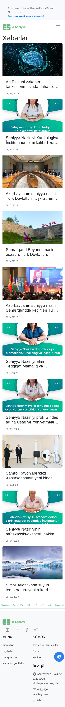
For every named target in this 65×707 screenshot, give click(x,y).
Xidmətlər (8, 645)
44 (14, 605)
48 (42, 605)
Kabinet (36, 657)
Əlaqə (35, 651)
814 (37, 700)
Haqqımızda (9, 657)
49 (49, 605)
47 (35, 605)
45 (21, 605)
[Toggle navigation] (57, 27)
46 (28, 605)
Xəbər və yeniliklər (13, 663)
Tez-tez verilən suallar (45, 645)
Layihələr (7, 651)
